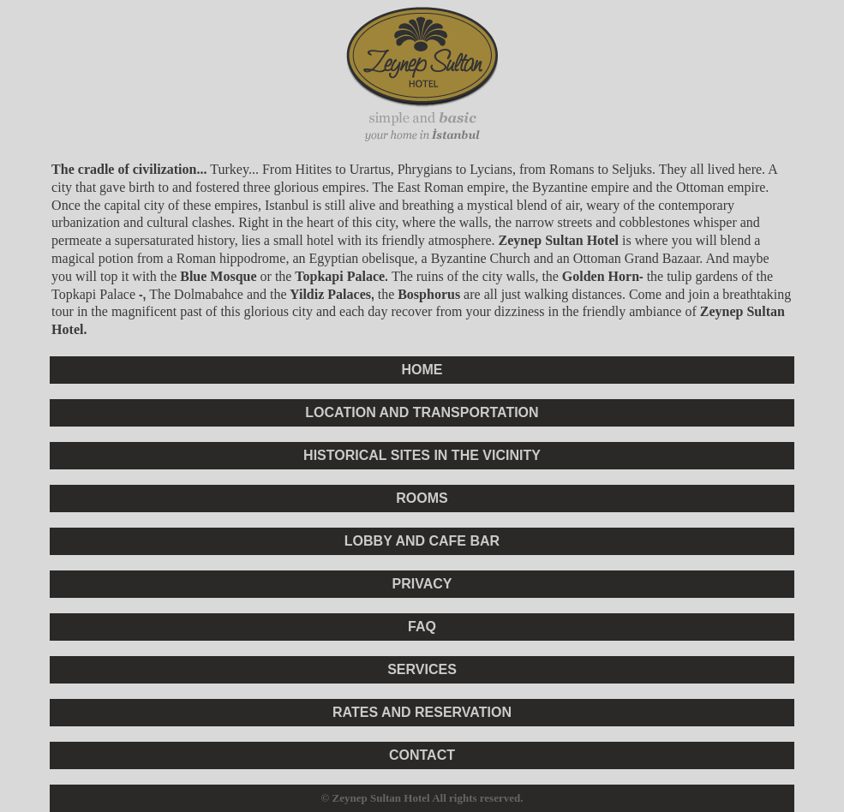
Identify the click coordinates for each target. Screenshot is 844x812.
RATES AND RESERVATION (422, 712)
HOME (421, 369)
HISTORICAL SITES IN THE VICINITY (422, 455)
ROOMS (421, 498)
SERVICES (422, 669)
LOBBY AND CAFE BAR (422, 541)
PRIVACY (422, 583)
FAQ (422, 626)
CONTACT (422, 755)
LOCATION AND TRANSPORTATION (421, 412)
